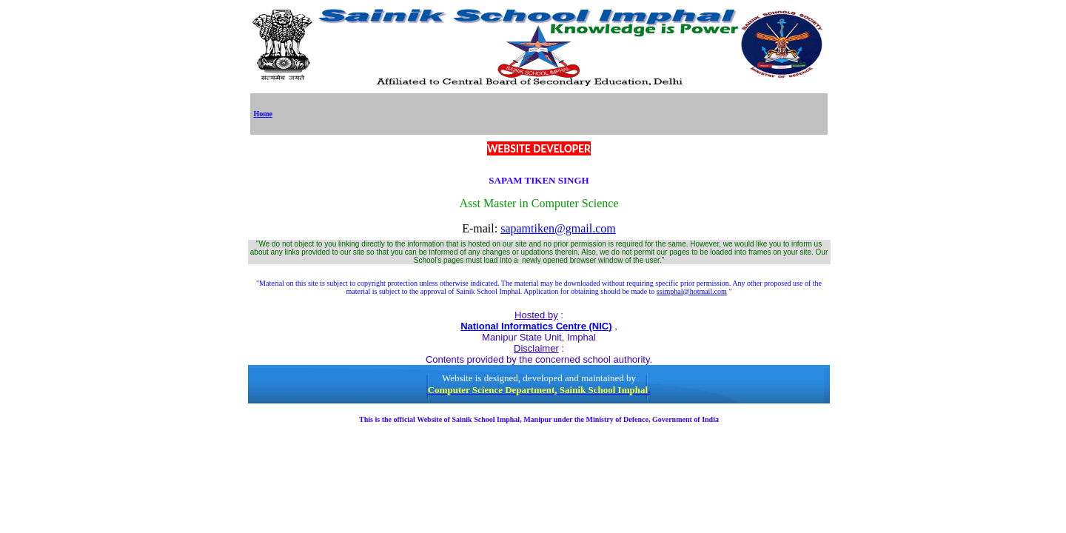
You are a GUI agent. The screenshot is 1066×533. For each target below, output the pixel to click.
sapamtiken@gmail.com (558, 228)
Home (263, 114)
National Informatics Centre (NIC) (535, 326)
